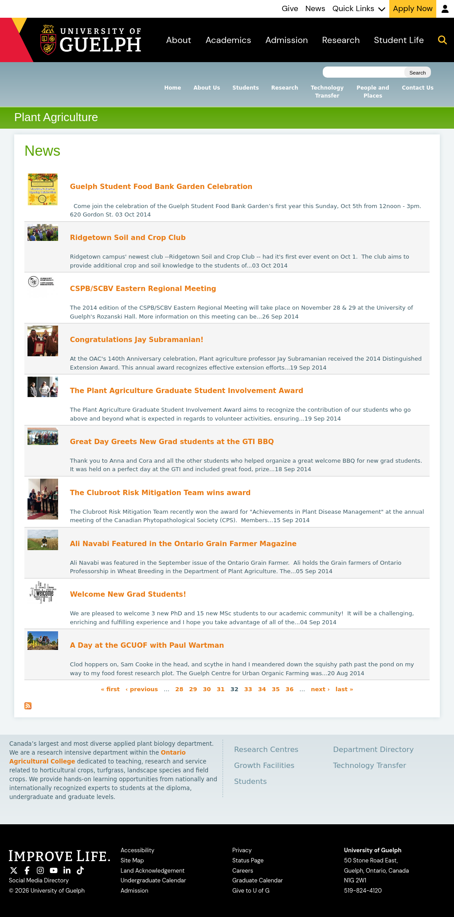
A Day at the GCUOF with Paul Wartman (147, 645)
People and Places (372, 92)
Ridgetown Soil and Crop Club (128, 238)
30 (207, 688)
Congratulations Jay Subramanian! (137, 340)
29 (193, 688)
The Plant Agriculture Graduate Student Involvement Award (187, 391)
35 (276, 688)
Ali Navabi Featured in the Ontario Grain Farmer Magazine (183, 544)
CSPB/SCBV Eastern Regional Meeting (143, 289)
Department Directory (373, 749)
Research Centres (266, 749)
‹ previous (141, 688)
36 (290, 688)
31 (221, 688)
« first (110, 688)
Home (172, 88)
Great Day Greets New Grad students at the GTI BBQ (172, 442)
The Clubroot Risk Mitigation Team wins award (160, 493)
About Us (206, 88)
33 (248, 688)
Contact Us (418, 88)
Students (245, 88)
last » (344, 688)
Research (284, 88)
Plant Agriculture (56, 117)
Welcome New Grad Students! (128, 594)
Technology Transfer (327, 92)
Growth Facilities (264, 765)
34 (262, 688)
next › (320, 688)
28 (179, 688)
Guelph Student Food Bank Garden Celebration (161, 187)
